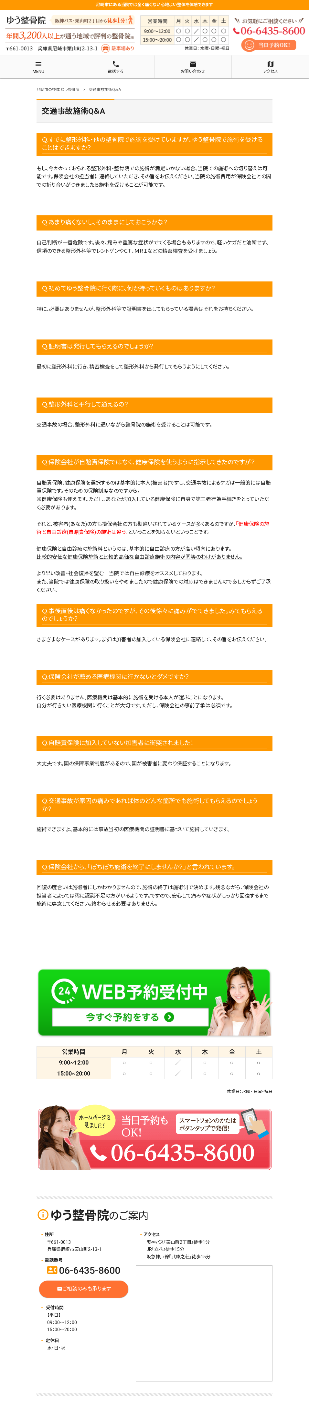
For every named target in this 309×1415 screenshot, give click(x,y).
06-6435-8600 (83, 1270)
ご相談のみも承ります (84, 1289)
